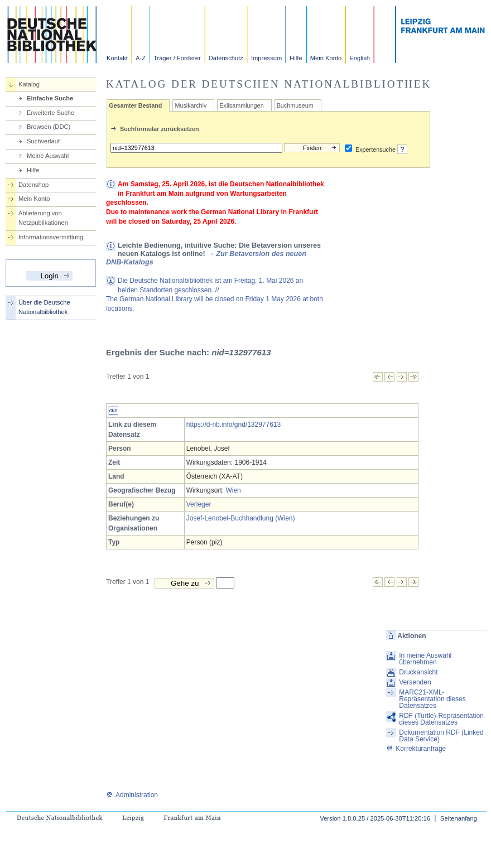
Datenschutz (226, 58)
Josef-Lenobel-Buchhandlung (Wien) (240, 518)
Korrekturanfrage (416, 749)
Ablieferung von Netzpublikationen (43, 218)
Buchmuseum (295, 105)
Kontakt (117, 58)
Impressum (266, 58)
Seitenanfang (458, 818)
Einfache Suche (50, 98)
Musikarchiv (190, 105)
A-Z (141, 58)
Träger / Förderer (177, 58)
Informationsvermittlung (50, 237)
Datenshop (33, 184)
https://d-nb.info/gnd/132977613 (233, 424)
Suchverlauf (43, 141)
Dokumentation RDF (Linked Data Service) (441, 736)
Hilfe (296, 58)
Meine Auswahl (48, 155)
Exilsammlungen (241, 105)
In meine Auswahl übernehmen (425, 659)
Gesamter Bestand (135, 105)
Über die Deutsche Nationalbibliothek (44, 307)
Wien (232, 490)
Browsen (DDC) (48, 126)
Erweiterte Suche (50, 112)
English (359, 58)
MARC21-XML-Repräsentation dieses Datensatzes (432, 699)
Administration (132, 795)
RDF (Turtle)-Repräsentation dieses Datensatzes (441, 719)
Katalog (29, 84)
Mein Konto (326, 58)
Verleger (198, 504)
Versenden (415, 682)
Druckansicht (418, 672)
